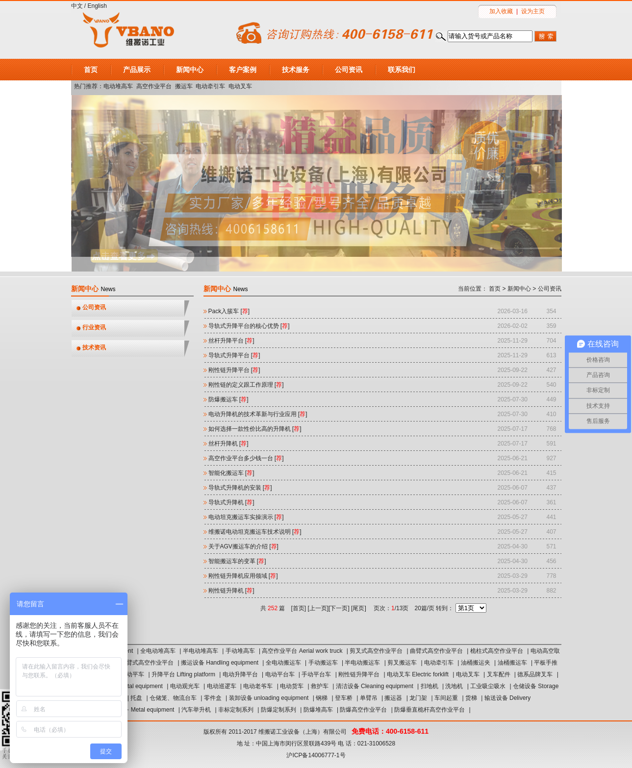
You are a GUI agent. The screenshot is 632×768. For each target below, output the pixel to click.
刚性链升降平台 (358, 674)
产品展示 (137, 70)
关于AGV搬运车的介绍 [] (243, 546)
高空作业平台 (154, 86)
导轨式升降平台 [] (234, 355)
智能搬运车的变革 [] (237, 561)
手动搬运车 (323, 662)
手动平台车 (316, 674)
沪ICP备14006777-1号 (315, 755)
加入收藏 (501, 11)
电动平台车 (280, 674)
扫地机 (429, 686)
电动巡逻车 (221, 686)
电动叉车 (240, 86)
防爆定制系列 (278, 709)
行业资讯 (94, 327)
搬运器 (393, 697)
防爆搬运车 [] (228, 399)
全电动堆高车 (158, 650)
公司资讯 (348, 70)
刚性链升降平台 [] (234, 370)
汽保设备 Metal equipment (139, 709)
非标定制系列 (235, 709)
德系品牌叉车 (535, 674)
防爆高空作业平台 (363, 709)
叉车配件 (498, 674)
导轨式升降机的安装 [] (240, 487)
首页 (91, 70)
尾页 (358, 608)
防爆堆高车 (318, 709)
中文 (77, 5)
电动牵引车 (210, 86)
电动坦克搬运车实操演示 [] (246, 517)
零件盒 (213, 697)
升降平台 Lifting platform (183, 674)
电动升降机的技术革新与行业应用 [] (257, 414)
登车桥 (344, 697)
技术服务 (295, 70)
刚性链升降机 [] (231, 590)
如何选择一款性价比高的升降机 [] (255, 428)
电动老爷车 (258, 686)
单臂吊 (369, 697)
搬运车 (184, 86)
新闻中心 (189, 70)
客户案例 (242, 70)
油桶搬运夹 (475, 662)
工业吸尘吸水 (488, 686)
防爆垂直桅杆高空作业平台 (429, 709)
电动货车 (291, 686)
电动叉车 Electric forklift (418, 674)
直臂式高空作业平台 (147, 662)
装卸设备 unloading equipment (269, 697)
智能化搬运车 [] (231, 473)
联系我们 (401, 70)
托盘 (136, 697)
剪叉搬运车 (402, 662)
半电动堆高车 (200, 650)
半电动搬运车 (362, 662)
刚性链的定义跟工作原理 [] (246, 384)
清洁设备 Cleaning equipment (374, 686)
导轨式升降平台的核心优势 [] (249, 325)
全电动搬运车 (283, 662)
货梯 (471, 697)
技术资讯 (94, 347)
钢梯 (322, 697)
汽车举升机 (196, 709)
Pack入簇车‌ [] (229, 311)
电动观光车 (185, 686)
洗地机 (454, 686)
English (97, 5)
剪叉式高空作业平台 (376, 650)
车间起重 (446, 697)
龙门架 (418, 697)
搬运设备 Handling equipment (219, 662)
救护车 (320, 686)
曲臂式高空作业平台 (436, 650)
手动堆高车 (240, 650)
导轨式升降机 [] (231, 502)
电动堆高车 (118, 86)
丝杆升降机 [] (228, 443)
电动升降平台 (240, 674)
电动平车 (132, 674)
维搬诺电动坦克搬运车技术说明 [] (255, 531)
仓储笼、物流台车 (173, 697)
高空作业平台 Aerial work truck (302, 650)
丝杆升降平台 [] (231, 340)
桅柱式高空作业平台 (496, 650)
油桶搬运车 (512, 662)
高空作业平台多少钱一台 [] (246, 458)
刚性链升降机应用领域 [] (243, 575)
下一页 (339, 608)
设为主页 (533, 11)
